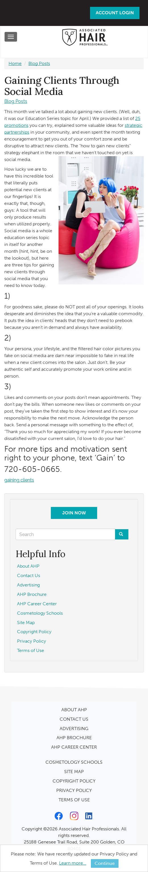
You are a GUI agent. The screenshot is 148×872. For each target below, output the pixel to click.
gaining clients (19, 480)
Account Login (115, 12)
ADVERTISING (74, 728)
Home (15, 63)
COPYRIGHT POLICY (74, 781)
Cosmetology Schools (40, 613)
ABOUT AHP (74, 709)
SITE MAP (74, 771)
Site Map (26, 622)
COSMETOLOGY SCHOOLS (74, 762)
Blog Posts (39, 63)
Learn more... (72, 863)
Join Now (74, 513)
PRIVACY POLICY (74, 790)
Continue (105, 863)
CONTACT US (74, 719)
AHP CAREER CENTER (74, 747)
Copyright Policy (34, 631)
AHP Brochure (32, 594)
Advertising (28, 585)
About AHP (28, 566)
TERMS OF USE (74, 799)
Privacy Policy (31, 641)
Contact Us (28, 575)
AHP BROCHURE (74, 737)
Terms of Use (30, 650)
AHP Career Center (37, 603)
